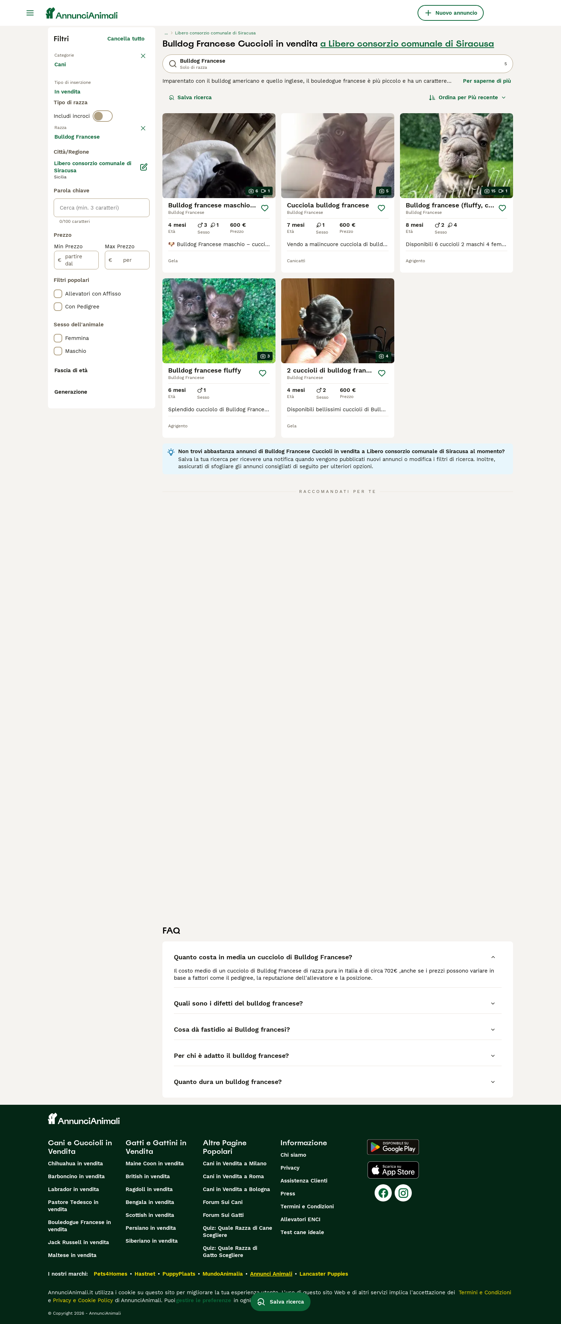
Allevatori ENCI (300, 1219)
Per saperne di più (487, 81)
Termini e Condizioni (307, 1206)
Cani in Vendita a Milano (235, 1163)
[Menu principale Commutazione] (30, 13)
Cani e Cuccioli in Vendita (80, 1147)
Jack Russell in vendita (78, 1242)
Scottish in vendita (150, 1215)
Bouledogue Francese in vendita (79, 1226)
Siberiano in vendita (152, 1241)
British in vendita (148, 1176)
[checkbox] (58, 201)
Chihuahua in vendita (75, 1163)
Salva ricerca (190, 97)
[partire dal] (76, 452)
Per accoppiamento (85, 122)
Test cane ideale (302, 1232)
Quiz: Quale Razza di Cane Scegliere (237, 1231)
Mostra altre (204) (125, 329)
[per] (127, 452)
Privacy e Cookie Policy (82, 1300)
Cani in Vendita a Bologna (236, 1189)
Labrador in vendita (73, 1189)
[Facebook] (383, 1192)
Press (287, 1193)
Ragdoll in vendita (149, 1189)
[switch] (103, 149)
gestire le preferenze (203, 1300)
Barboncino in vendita (76, 1176)
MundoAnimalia (223, 1274)
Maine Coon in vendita (155, 1163)
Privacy (289, 1168)
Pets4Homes (110, 1274)
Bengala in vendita (150, 1202)
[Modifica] (144, 359)
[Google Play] (393, 1147)
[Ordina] (467, 97)
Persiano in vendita (151, 1228)
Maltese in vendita (72, 1255)
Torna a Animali (75, 54)
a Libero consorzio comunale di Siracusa (407, 44)
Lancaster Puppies (323, 1274)
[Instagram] (403, 1192)
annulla (135, 164)
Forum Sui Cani (223, 1202)
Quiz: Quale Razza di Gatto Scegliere (230, 1251)
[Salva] (265, 208)
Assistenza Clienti (303, 1180)
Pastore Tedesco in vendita (73, 1206)
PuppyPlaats (178, 1274)
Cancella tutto (126, 38)
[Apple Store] (393, 1170)
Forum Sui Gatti (223, 1215)
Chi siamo (293, 1155)
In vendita (73, 104)
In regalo (113, 104)
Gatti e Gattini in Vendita (156, 1147)
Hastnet (145, 1274)
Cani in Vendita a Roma (233, 1176)
